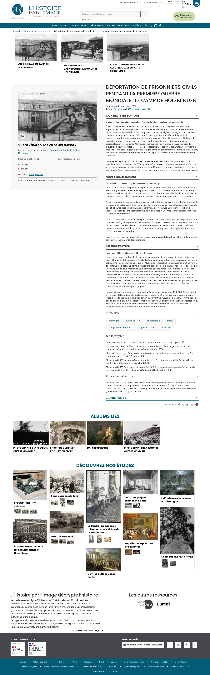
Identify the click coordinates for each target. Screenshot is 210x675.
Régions (62, 662)
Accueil (16, 31)
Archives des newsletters (91, 666)
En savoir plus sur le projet (86, 630)
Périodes (96, 25)
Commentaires (116, 398)
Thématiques (58, 25)
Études (23, 662)
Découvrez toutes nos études (37, 31)
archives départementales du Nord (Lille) (60, 150)
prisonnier (166, 327)
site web (25, 153)
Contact (112, 666)
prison (170, 320)
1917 (78, 159)
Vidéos (137, 25)
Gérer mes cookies (156, 666)
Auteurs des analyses (42, 662)
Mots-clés (78, 25)
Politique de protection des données (59, 666)
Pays (75, 662)
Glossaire (88, 662)
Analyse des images (121, 177)
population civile (147, 327)
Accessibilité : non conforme (105, 671)
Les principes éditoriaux (134, 662)
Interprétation (118, 246)
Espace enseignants (152, 2)
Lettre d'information (128, 2)
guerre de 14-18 (133, 320)
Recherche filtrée (118, 25)
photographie (153, 320)
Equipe (114, 662)
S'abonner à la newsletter (186, 16)
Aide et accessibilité (159, 662)
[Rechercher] (110, 14)
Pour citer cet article (119, 376)
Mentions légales (29, 666)
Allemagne (114, 320)
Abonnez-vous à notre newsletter (142, 645)
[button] (36, 53)
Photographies (36, 174)
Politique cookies (178, 666)
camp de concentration (120, 327)
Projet (101, 662)
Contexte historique (122, 116)
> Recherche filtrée (87, 19)
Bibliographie (115, 336)
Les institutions (181, 662)
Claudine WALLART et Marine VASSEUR (132, 109)
